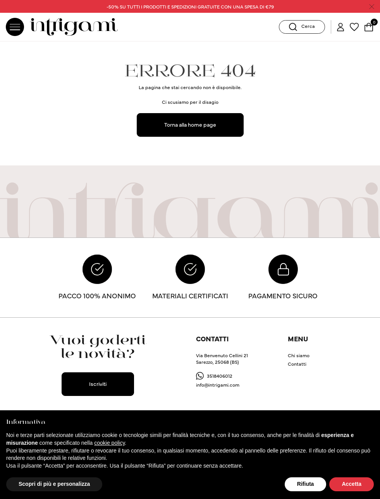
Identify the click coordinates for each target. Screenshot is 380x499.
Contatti (297, 365)
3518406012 (219, 376)
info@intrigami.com (217, 385)
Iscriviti (98, 385)
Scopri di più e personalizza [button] (54, 484)
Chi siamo (299, 356)
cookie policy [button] (109, 443)
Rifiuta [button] (305, 484)
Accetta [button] (351, 484)
